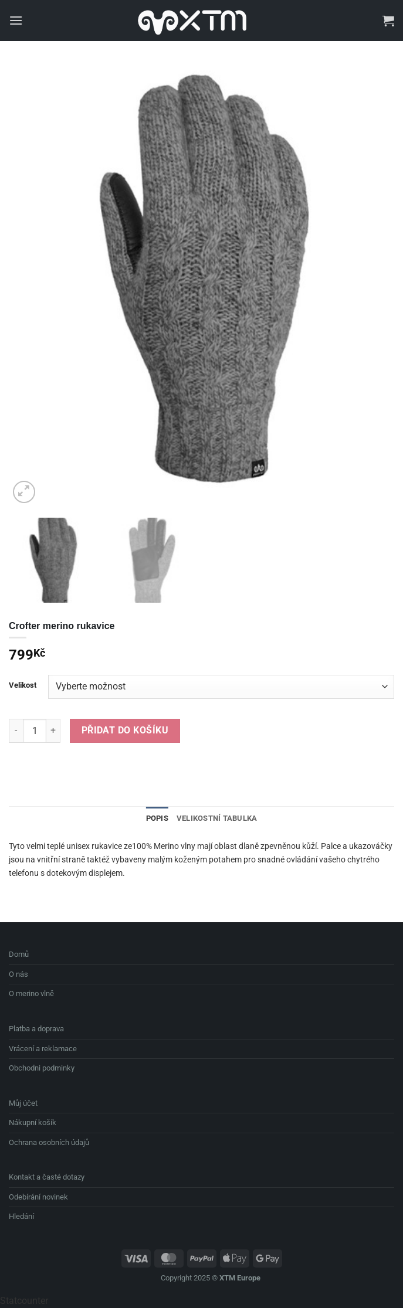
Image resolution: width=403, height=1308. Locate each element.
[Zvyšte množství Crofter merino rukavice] (53, 730)
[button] (16, 20)
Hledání (21, 1216)
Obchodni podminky (41, 1068)
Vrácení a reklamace (43, 1048)
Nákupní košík (32, 1122)
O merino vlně (31, 993)
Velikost (22, 685)
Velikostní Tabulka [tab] (217, 818)
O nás (18, 974)
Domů (19, 954)
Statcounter (24, 1300)
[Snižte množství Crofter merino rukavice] (16, 730)
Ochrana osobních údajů (49, 1142)
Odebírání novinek (38, 1197)
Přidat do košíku (125, 730)
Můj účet (23, 1103)
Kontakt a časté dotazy (46, 1177)
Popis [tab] (157, 818)
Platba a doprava (36, 1028)
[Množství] (34, 730)
